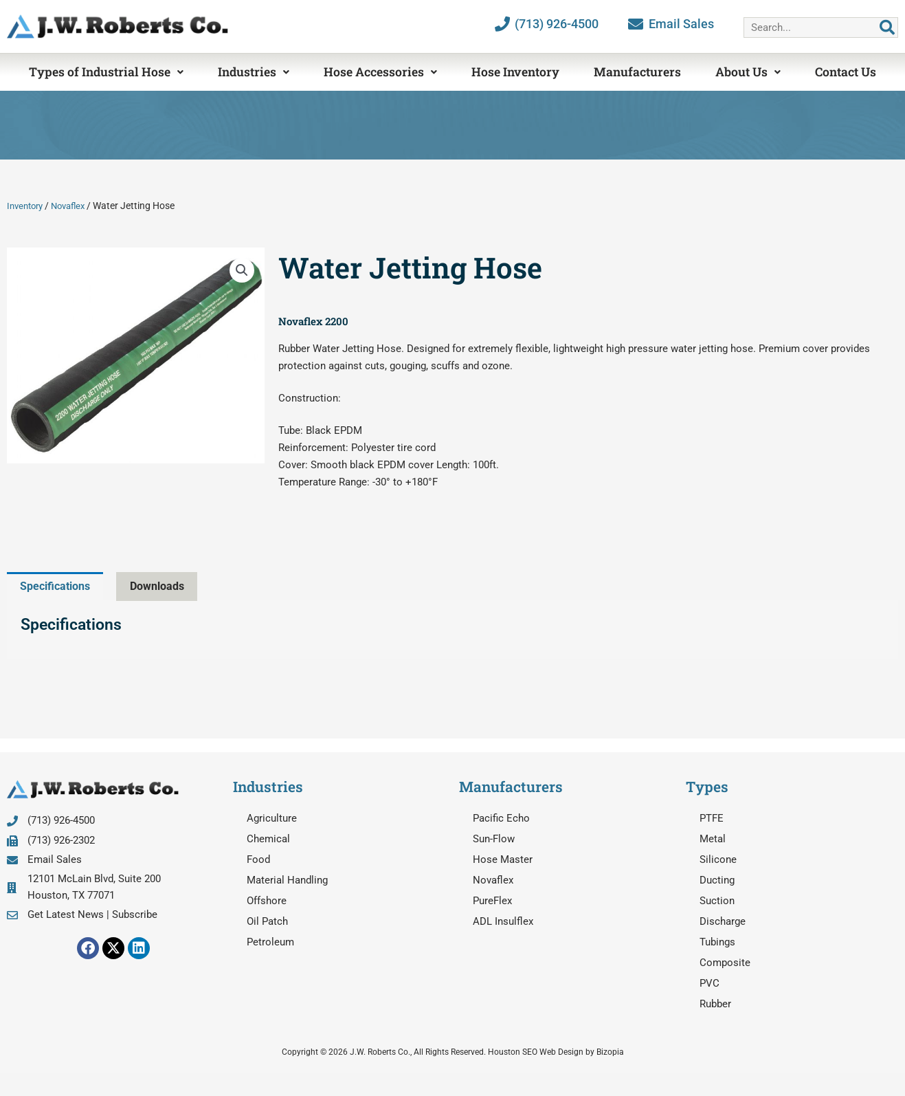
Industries (253, 72)
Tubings (717, 942)
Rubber (715, 1004)
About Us (748, 72)
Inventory (27, 205)
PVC (709, 984)
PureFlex (492, 901)
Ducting (717, 881)
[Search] (887, 27)
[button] (242, 270)
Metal (713, 839)
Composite (725, 963)
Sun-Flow (494, 839)
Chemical (268, 839)
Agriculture (272, 819)
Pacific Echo (501, 819)
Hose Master (503, 860)
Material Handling (287, 881)
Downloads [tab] (166, 586)
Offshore (267, 901)
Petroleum (270, 942)
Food (258, 860)
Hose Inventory (515, 72)
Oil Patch (267, 922)
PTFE (712, 819)
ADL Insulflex (503, 922)
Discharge (723, 922)
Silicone (718, 860)
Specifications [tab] (59, 586)
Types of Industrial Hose (106, 72)
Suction (717, 901)
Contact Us (845, 72)
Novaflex (74, 205)
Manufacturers (637, 72)
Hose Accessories (380, 72)
